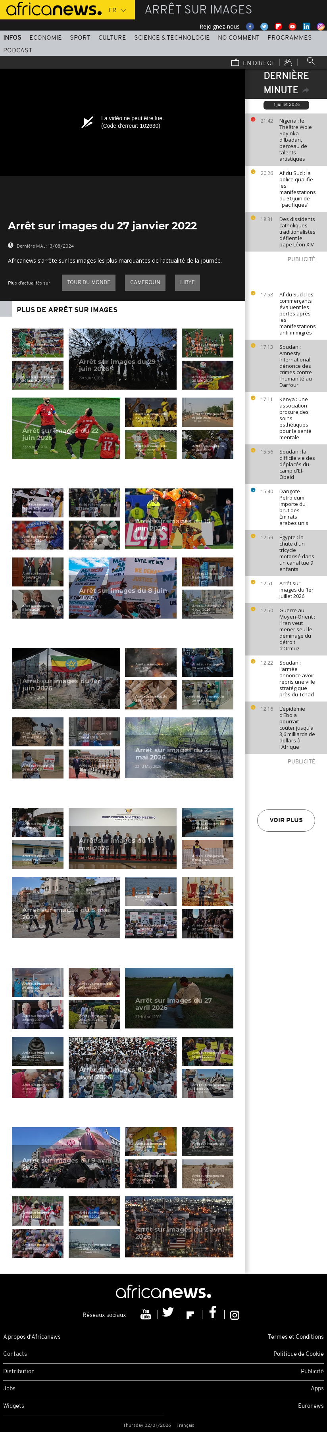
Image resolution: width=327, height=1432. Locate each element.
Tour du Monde (88, 283)
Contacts (15, 1354)
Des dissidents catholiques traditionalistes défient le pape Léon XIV (297, 232)
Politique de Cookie (298, 1354)
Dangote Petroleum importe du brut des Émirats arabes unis (293, 507)
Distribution (19, 1372)
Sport (80, 38)
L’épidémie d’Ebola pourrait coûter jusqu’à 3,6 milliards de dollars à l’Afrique (297, 727)
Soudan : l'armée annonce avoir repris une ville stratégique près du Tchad (297, 678)
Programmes (289, 38)
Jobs (9, 1389)
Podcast (17, 51)
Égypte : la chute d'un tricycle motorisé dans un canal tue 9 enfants (296, 553)
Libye (187, 283)
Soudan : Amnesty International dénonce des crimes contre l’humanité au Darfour (295, 366)
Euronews (311, 1406)
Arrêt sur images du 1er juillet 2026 (296, 589)
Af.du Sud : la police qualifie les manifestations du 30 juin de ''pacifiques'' (297, 189)
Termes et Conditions (296, 1337)
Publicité (312, 1372)
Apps (317, 1389)
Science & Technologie (172, 38)
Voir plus (286, 820)
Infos (12, 38)
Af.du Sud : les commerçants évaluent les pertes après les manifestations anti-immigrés (297, 313)
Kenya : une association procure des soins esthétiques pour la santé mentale (295, 418)
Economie (45, 38)
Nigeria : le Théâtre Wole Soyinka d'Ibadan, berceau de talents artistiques (295, 139)
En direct (253, 63)
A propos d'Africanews (32, 1337)
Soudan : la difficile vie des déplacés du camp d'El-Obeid (297, 464)
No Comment (239, 38)
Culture (112, 38)
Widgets (13, 1406)
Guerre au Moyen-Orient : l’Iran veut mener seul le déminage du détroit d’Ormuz (297, 629)
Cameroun (145, 283)
